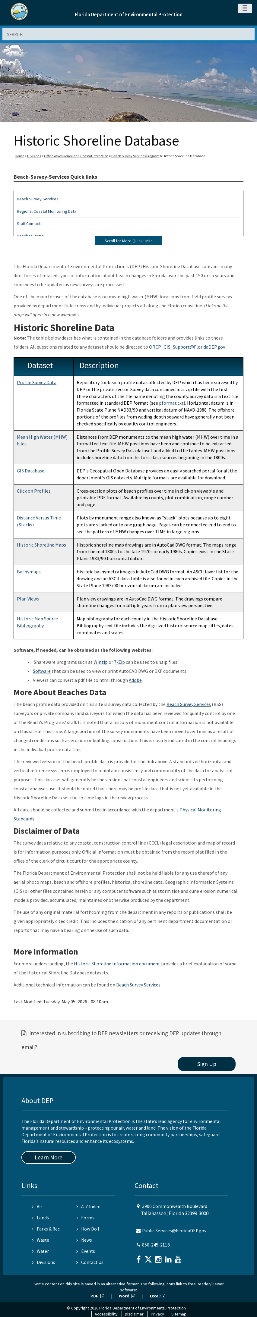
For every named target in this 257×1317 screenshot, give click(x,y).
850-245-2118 (156, 1245)
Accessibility (106, 1314)
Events (85, 1251)
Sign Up (206, 1064)
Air (37, 1206)
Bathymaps (29, 572)
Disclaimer (134, 1314)
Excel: (157, 1296)
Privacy (157, 1314)
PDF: (97, 1296)
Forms (85, 1218)
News (84, 1240)
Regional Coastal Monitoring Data (46, 211)
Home (19, 156)
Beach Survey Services (38, 199)
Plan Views (28, 599)
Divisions (34, 156)
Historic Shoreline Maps (41, 545)
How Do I (87, 1229)
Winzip (101, 662)
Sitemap (178, 1314)
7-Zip (119, 662)
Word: (127, 1296)
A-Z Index (88, 1206)
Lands (40, 1218)
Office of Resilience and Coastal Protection (76, 156)
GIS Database (30, 471)
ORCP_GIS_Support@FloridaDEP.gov (187, 347)
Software (42, 671)
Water (40, 1251)
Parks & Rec (46, 1229)
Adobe (135, 680)
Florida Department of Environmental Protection (128, 14)
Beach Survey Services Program (135, 156)
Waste (40, 1240)
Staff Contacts (30, 223)
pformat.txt (171, 403)
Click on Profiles (34, 491)
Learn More (48, 1157)
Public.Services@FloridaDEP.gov (174, 1231)
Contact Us (89, 1262)
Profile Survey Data (36, 382)
